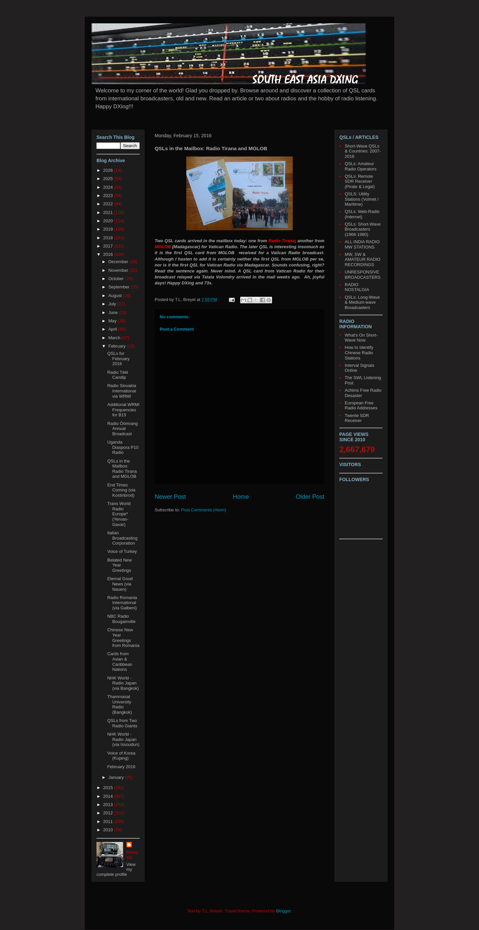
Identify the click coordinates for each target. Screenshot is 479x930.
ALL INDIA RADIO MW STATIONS (362, 244)
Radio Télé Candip (117, 375)
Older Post (310, 496)
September (119, 286)
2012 (108, 812)
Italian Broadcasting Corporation (122, 538)
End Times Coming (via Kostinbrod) (121, 490)
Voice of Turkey (122, 551)
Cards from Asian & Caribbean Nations (119, 661)
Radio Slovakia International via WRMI (121, 390)
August (115, 295)
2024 (108, 187)
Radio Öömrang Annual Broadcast (122, 428)
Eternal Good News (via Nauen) (120, 583)
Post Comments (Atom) (203, 509)
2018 (108, 237)
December (119, 261)
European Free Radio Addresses (361, 405)
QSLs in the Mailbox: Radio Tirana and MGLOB (122, 469)
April (113, 329)
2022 (108, 203)
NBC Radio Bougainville (121, 619)
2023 (108, 195)
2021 (108, 212)
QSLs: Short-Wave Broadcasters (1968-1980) (363, 229)
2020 (108, 220)
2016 (108, 254)
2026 (108, 170)
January (116, 777)
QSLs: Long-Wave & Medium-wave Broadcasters (362, 302)
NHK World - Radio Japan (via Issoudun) (123, 739)
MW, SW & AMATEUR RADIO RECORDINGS (362, 259)
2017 (108, 246)
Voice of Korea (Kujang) (121, 756)
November (119, 270)
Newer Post (170, 496)
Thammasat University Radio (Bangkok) (119, 704)
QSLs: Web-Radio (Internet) (362, 214)
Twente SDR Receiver (357, 418)
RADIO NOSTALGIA (357, 287)
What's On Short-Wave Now (361, 338)
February (117, 346)
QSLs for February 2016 (118, 358)
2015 (108, 787)
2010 (108, 829)
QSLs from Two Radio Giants (122, 723)
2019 (108, 229)
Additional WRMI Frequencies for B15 (123, 409)
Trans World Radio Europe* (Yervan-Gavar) (118, 514)
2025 (108, 178)
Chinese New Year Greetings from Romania (123, 637)
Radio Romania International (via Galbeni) (122, 602)
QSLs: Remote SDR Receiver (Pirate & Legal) (360, 181)
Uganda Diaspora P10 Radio (122, 447)
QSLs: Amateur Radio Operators (360, 166)
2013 (108, 804)
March (115, 337)
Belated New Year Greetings (119, 565)
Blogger (283, 910)
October (116, 278)
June (113, 312)
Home (241, 496)
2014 (108, 796)
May (113, 320)
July (112, 303)
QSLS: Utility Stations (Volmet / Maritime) (362, 199)
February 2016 (121, 766)
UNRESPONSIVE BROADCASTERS (363, 274)
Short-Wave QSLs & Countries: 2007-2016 (363, 151)
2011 (108, 821)
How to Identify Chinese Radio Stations (359, 352)
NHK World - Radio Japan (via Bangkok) (122, 683)
